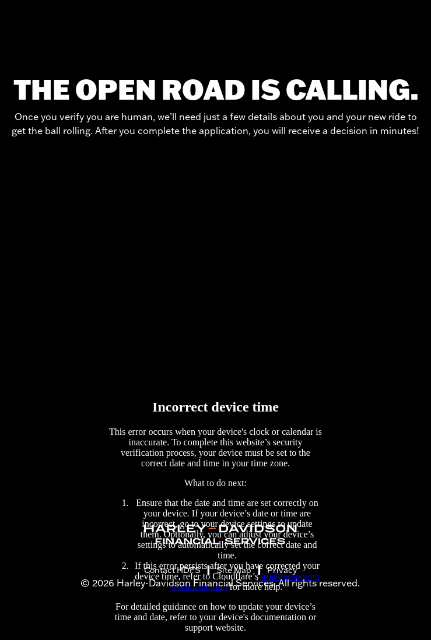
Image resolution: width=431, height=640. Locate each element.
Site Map (233, 570)
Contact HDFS (172, 570)
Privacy (282, 570)
